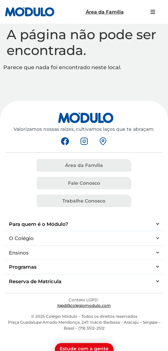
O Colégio (84, 238)
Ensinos (84, 253)
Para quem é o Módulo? (84, 224)
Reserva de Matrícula (84, 281)
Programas (84, 267)
